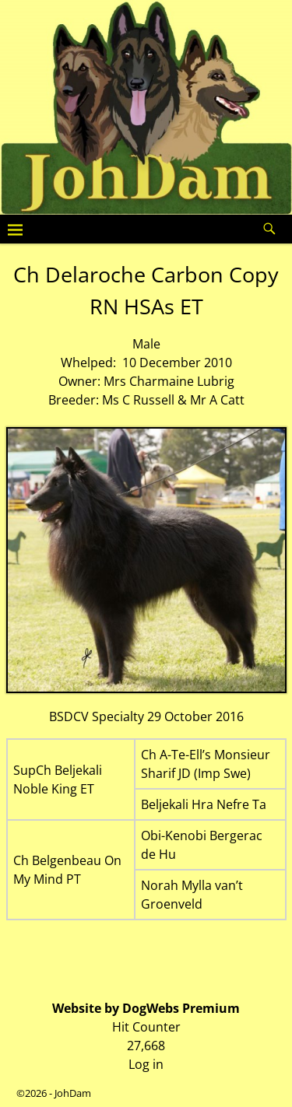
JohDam (73, 1093)
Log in (146, 1064)
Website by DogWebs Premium (146, 1008)
